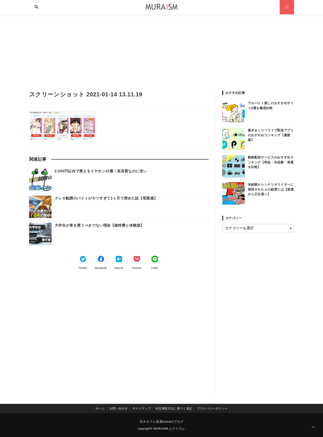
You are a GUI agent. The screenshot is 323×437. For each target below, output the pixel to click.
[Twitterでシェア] (83, 259)
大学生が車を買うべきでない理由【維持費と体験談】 (99, 225)
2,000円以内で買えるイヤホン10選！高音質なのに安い (101, 171)
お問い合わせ (118, 408)
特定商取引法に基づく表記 (173, 408)
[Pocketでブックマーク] (136, 259)
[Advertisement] (161, 48)
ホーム (100, 408)
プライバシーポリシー (212, 408)
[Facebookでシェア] (101, 259)
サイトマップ (141, 408)
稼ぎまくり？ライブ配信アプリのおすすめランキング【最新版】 (271, 135)
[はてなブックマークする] (118, 259)
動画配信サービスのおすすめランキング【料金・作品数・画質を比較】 (271, 162)
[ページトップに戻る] (313, 427)
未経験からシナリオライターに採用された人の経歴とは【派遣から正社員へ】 (271, 189)
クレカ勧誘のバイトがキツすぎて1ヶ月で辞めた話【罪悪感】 (106, 198)
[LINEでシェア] (154, 259)
